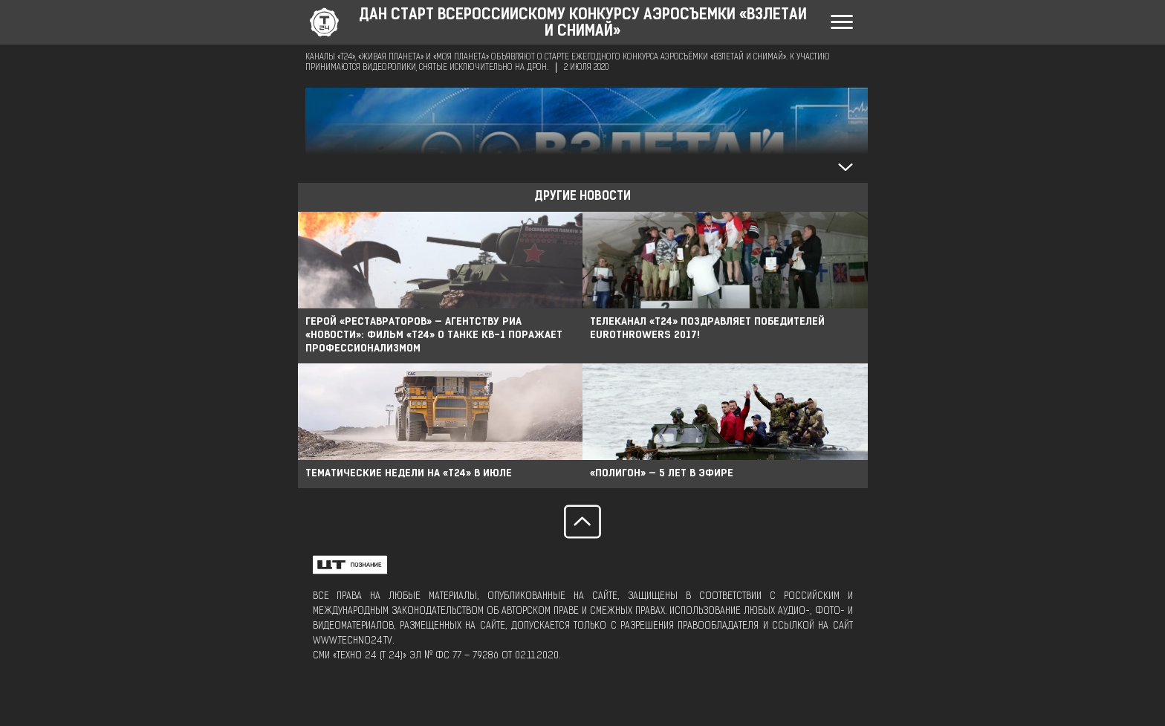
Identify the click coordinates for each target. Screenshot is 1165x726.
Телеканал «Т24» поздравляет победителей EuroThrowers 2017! (707, 329)
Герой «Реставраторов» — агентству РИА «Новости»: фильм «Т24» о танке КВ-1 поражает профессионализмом (433, 335)
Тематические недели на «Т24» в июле (408, 473)
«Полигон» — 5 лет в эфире (661, 473)
